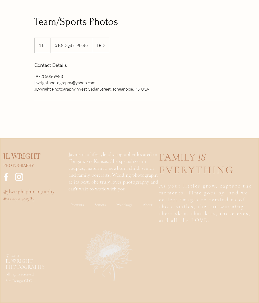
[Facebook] (6, 176)
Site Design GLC (19, 280)
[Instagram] (19, 176)
